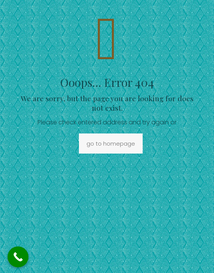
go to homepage (111, 143)
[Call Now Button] (18, 256)
